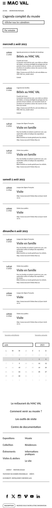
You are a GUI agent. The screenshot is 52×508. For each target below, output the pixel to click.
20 (46, 367)
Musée (28, 438)
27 (46, 372)
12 (39, 363)
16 (19, 367)
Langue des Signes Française (25, 123)
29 (39, 355)
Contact (9, 470)
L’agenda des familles (23, 88)
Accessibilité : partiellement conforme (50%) (17, 478)
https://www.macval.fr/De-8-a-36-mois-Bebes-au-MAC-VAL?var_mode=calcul (32, 73)
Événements (9, 451)
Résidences (30, 444)
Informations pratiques (31, 453)
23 (19, 372)
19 (39, 367)
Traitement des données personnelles (15, 474)
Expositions (9, 438)
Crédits (31, 474)
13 (46, 363)
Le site (28, 460)
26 (19, 355)
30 (46, 355)
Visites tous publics (22, 150)
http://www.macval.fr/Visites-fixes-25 (28, 140)
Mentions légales (19, 470)
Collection (8, 444)
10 (46, 380)
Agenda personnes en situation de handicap (30, 52)
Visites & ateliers (11, 458)
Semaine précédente (12, 335)
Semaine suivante (41, 335)
